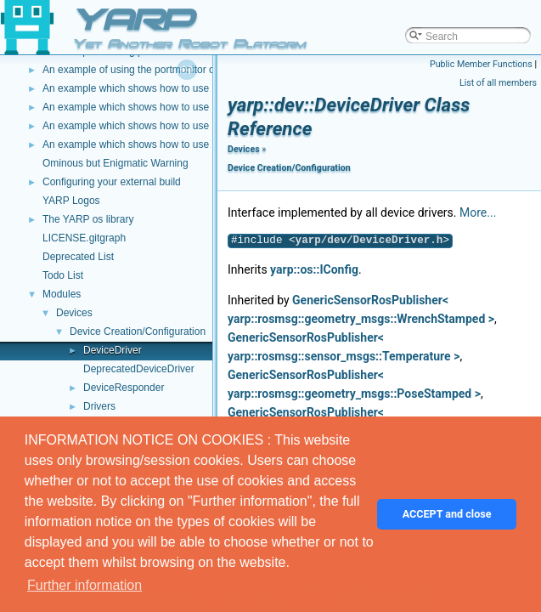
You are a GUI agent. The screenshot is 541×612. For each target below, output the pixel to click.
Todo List (62, 275)
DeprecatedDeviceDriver (138, 369)
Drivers (99, 406)
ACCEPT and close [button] (447, 513)
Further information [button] (84, 585)
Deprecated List (78, 257)
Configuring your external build (111, 182)
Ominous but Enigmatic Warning (115, 163)
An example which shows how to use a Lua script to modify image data (202, 88)
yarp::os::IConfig (314, 269)
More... (477, 212)
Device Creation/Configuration (138, 331)
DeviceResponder (123, 388)
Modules (61, 294)
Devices (74, 313)
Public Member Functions (481, 64)
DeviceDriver (112, 350)
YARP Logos (71, 201)
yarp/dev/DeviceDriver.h (369, 240)
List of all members (498, 82)
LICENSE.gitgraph (84, 238)
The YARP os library (87, 219)
